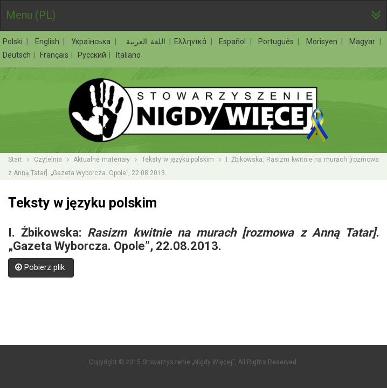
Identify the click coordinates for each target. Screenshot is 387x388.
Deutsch (17, 55)
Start (15, 159)
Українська (92, 41)
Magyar (363, 41)
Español (234, 41)
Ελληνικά (192, 41)
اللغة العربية (144, 41)
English (49, 41)
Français (55, 55)
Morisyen (323, 41)
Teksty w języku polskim (178, 159)
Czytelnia (48, 159)
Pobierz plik (41, 267)
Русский (93, 55)
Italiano (128, 55)
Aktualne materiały (101, 159)
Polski (14, 41)
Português (277, 41)
